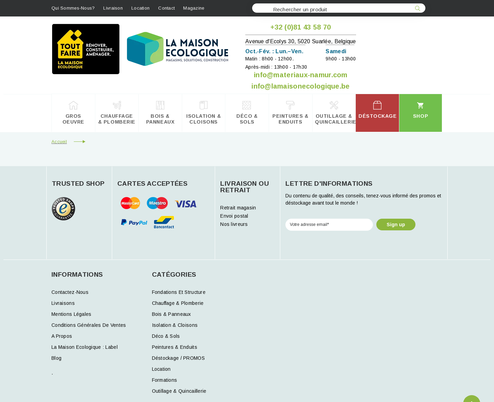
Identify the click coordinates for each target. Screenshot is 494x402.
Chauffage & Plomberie (178, 303)
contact (166, 8)
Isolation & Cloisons (175, 325)
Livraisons (63, 303)
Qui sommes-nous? (73, 8)
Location (140, 8)
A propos (61, 336)
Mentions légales (71, 314)
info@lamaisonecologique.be (300, 86)
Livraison (113, 8)
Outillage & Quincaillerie (179, 391)
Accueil (59, 141)
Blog (56, 358)
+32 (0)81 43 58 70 (300, 27)
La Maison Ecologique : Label (84, 347)
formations (164, 380)
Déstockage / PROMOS (178, 358)
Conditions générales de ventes (88, 325)
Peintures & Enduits (174, 347)
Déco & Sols (166, 336)
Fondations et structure (178, 292)
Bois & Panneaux (171, 314)
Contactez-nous (70, 292)
